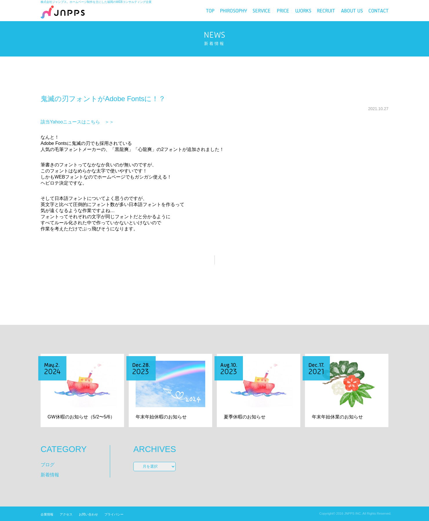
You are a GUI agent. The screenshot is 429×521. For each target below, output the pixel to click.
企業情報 (47, 514)
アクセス (66, 514)
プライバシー (113, 514)
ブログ (47, 464)
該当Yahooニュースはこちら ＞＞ (77, 121)
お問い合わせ (88, 514)
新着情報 (50, 474)
